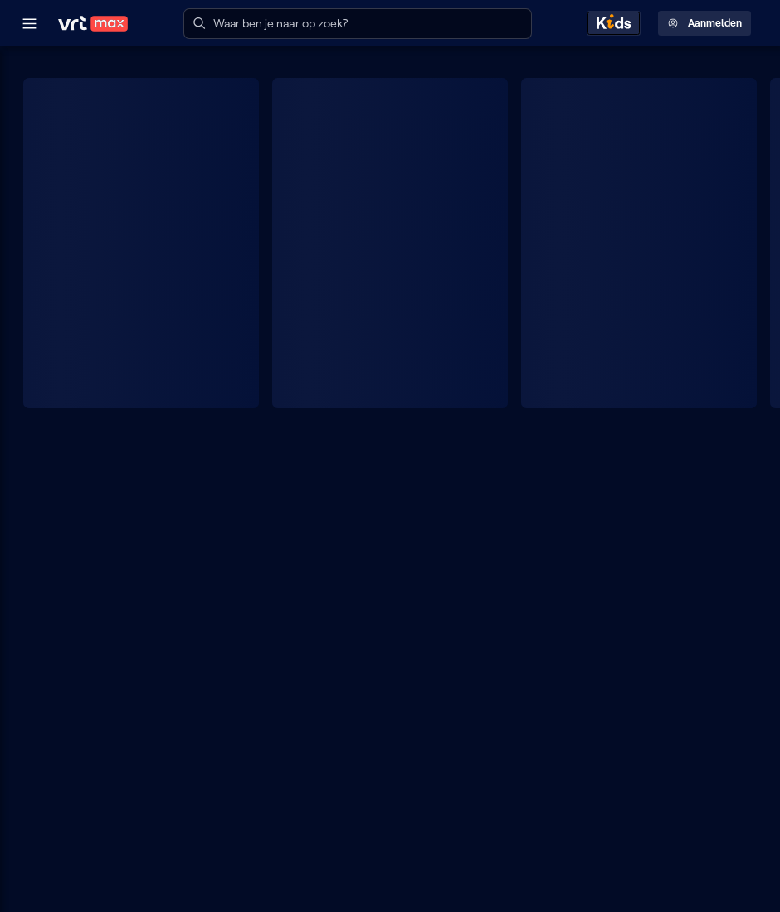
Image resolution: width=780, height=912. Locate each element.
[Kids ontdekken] (614, 23)
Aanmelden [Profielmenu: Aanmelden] (705, 23)
